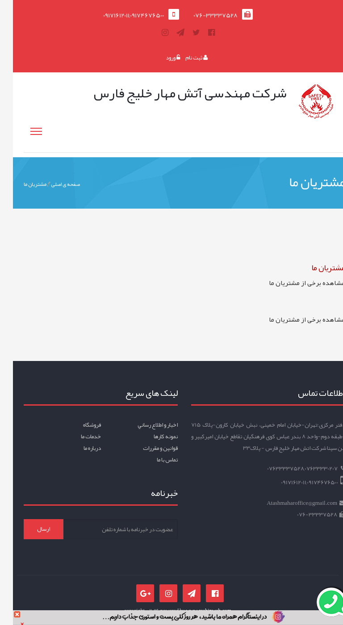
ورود (160, 57)
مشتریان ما (22, 184)
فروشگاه (79, 425)
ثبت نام (183, 57)
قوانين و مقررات (147, 448)
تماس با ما (154, 460)
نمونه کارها (153, 436)
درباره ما (79, 448)
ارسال (30, 529)
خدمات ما (78, 436)
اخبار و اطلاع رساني (145, 425)
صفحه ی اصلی (52, 184)
